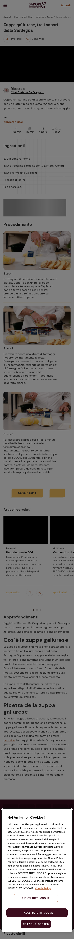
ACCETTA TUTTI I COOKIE (38, 912)
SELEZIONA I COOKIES (36, 924)
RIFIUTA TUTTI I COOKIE (35, 898)
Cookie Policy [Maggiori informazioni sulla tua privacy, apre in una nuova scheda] (43, 888)
